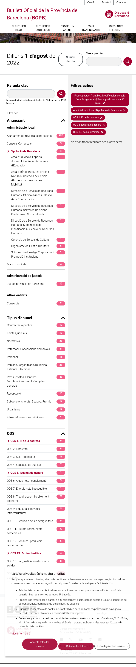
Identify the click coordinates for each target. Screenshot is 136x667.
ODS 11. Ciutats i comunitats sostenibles (36, 531)
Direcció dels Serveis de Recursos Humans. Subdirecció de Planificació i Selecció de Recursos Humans (38, 227)
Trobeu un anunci (67, 28)
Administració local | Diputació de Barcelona (99, 110)
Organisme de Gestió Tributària (38, 246)
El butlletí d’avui (19, 28)
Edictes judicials (36, 333)
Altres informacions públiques (36, 417)
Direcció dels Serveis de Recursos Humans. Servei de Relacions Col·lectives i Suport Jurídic (38, 210)
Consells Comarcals (36, 144)
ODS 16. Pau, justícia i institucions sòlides (36, 563)
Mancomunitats (36, 264)
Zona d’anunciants (91, 28)
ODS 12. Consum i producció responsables (36, 543)
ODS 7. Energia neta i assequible (36, 489)
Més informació (21, 633)
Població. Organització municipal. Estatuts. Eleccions (36, 367)
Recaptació (36, 394)
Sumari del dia (70, 59)
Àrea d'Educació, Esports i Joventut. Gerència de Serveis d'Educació (38, 161)
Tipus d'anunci (36, 318)
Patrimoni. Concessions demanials (36, 349)
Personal (36, 357)
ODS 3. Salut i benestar (36, 457)
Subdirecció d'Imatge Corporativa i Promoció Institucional (38, 254)
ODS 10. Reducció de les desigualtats (36, 521)
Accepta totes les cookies (39, 644)
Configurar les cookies (112, 646)
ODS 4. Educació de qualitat (36, 465)
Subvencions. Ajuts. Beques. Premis (36, 401)
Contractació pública (36, 325)
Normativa (36, 341)
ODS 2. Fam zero (36, 449)
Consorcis (36, 303)
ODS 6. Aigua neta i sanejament (36, 481)
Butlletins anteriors (43, 28)
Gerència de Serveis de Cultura (38, 240)
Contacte (121, 2)
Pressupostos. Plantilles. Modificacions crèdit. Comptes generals (36, 381)
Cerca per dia (94, 53)
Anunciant (36, 120)
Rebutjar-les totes (76, 646)
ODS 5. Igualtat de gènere (37, 473)
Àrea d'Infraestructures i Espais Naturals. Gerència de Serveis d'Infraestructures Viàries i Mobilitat (38, 178)
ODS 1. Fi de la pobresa (37, 441)
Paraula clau (18, 85)
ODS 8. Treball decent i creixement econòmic (36, 499)
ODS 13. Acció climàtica (37, 553)
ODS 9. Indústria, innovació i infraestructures (36, 511)
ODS (36, 433)
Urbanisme (36, 409)
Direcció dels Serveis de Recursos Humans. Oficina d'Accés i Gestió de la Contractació (38, 195)
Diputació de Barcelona (37, 151)
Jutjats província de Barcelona (36, 284)
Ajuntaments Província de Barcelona (36, 136)
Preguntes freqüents (116, 28)
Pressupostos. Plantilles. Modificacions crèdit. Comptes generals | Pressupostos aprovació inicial (99, 99)
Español (106, 2)
